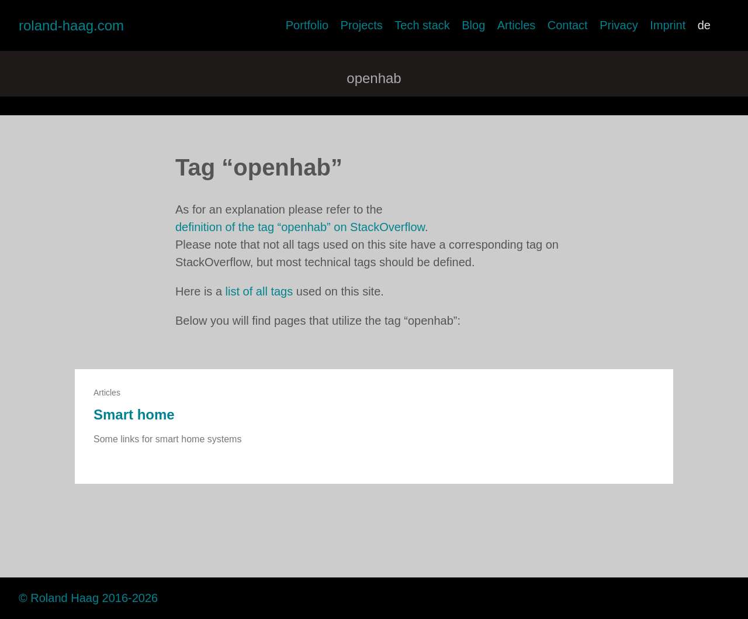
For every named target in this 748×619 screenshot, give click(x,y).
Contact (568, 25)
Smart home (134, 414)
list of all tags (259, 291)
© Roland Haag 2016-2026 (88, 598)
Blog (473, 25)
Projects (362, 25)
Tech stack (421, 25)
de (704, 25)
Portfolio (307, 25)
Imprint (667, 25)
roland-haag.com (71, 25)
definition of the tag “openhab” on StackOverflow (300, 227)
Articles (516, 25)
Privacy (619, 25)
